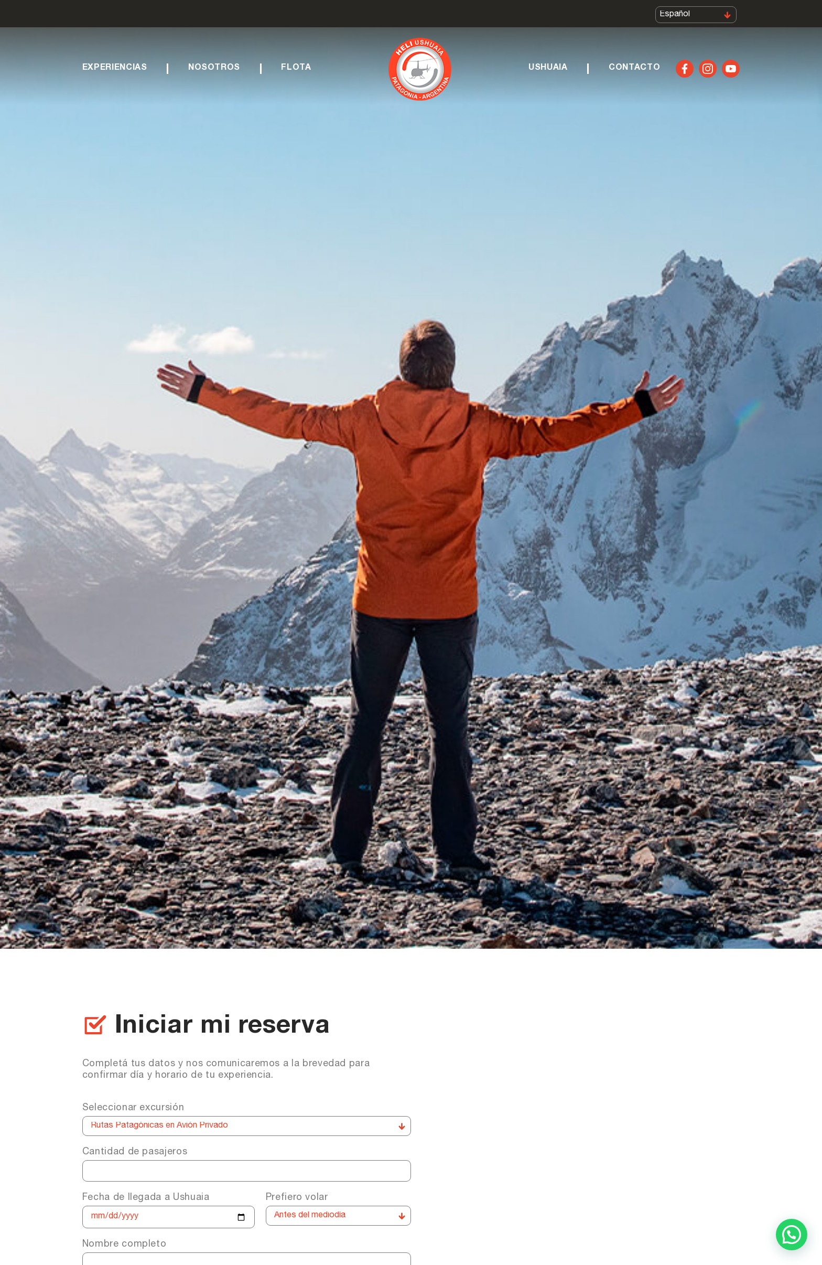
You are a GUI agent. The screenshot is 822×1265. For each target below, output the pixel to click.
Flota (296, 68)
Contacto (634, 68)
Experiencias (114, 68)
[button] (791, 1234)
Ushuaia (547, 68)
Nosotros (214, 68)
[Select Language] (696, 14)
